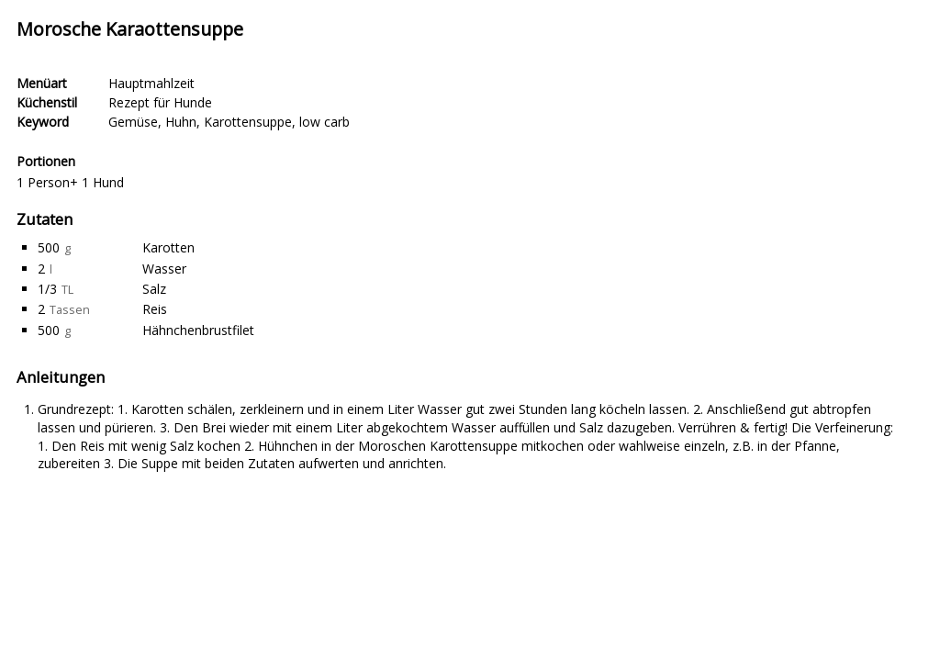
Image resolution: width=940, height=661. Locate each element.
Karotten (168, 247)
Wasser (164, 268)
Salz (154, 288)
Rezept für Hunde (160, 102)
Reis (154, 309)
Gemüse (133, 121)
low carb (324, 121)
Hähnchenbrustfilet (198, 330)
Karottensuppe (248, 121)
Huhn (180, 121)
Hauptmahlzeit (151, 83)
